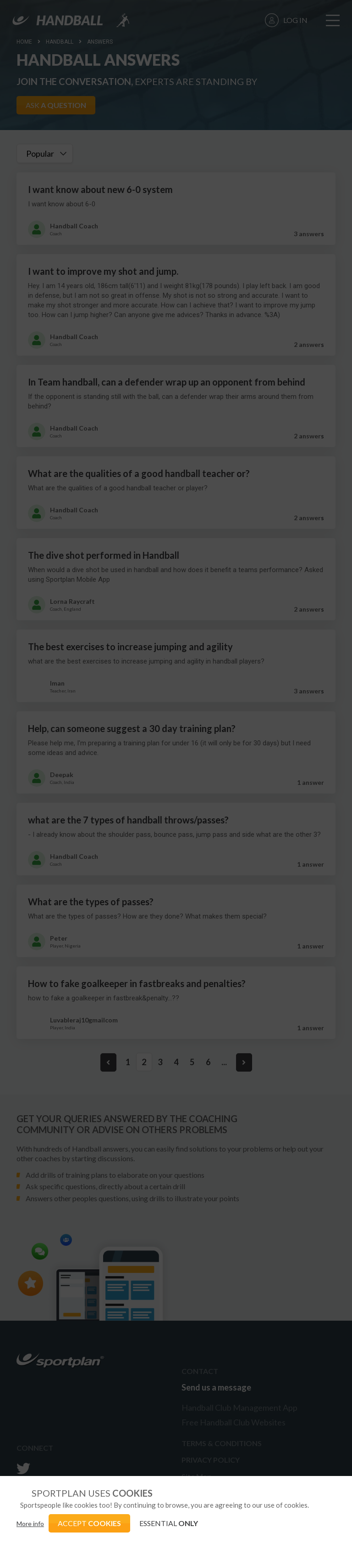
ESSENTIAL (168, 1523)
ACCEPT (89, 1523)
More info (30, 1523)
